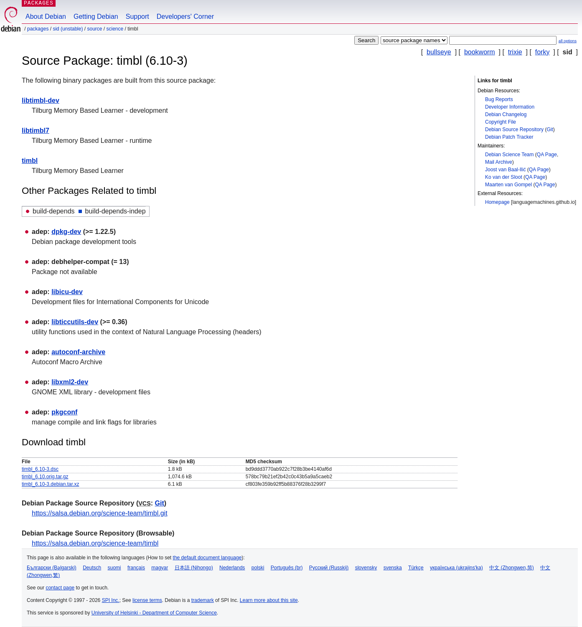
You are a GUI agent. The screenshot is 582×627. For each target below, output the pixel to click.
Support (137, 16)
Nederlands (232, 568)
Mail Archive (498, 162)
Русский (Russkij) (329, 568)
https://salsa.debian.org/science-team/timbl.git (100, 513)
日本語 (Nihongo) (194, 568)
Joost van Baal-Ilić (505, 170)
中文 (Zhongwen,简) (511, 568)
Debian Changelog (505, 114)
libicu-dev (67, 291)
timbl (30, 160)
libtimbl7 (35, 130)
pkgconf (64, 412)
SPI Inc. (110, 600)
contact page (60, 588)
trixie (515, 52)
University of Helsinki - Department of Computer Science (154, 613)
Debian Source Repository (514, 129)
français (136, 568)
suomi (114, 568)
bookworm (479, 52)
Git (549, 129)
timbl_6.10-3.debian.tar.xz (50, 484)
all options (568, 40)
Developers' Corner (185, 16)
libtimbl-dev (40, 100)
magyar (159, 568)
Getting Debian (96, 16)
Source (94, 29)
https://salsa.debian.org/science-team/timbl (95, 543)
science (115, 29)
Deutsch (92, 568)
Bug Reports (499, 99)
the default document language (207, 558)
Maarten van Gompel (508, 185)
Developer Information (509, 107)
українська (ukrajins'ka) (456, 568)
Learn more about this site (269, 600)
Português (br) (287, 568)
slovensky (366, 568)
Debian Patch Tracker (509, 137)
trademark (202, 600)
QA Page (547, 154)
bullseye (439, 52)
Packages (37, 29)
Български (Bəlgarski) (51, 568)
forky (542, 52)
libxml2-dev (69, 382)
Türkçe (416, 568)
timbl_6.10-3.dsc (40, 469)
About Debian (45, 16)
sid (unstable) (68, 29)
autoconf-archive (78, 351)
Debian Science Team (509, 154)
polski (258, 568)
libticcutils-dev (74, 321)
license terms (147, 600)
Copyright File (500, 122)
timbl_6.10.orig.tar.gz (45, 477)
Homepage (497, 202)
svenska (393, 568)
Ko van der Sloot (503, 177)
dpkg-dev (66, 231)
